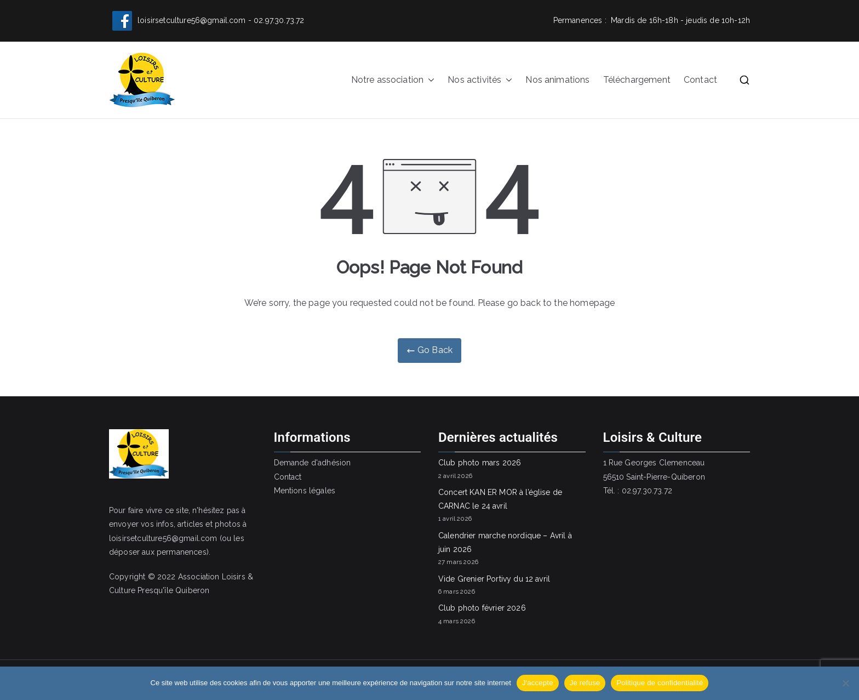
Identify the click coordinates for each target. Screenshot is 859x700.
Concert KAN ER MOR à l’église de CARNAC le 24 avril (500, 499)
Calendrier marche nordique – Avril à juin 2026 (505, 542)
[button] (428, 80)
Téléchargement (637, 80)
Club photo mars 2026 (479, 462)
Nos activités (480, 80)
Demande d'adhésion (312, 462)
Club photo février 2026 (482, 608)
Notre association (393, 80)
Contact (700, 80)
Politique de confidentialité (659, 683)
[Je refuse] (845, 683)
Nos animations (557, 80)
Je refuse (585, 683)
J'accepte (537, 683)
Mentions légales (305, 490)
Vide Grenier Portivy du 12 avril (494, 578)
